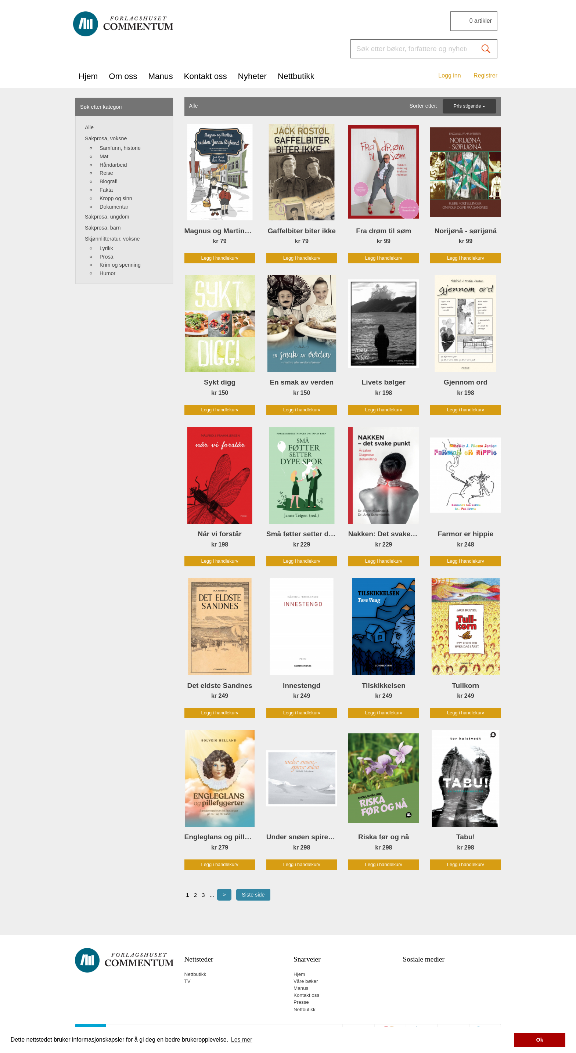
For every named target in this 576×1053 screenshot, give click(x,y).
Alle (89, 127)
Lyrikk (106, 248)
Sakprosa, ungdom (107, 217)
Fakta (106, 190)
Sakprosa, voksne (106, 138)
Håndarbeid (113, 165)
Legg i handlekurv (219, 258)
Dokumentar (114, 207)
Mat (104, 156)
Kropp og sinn (116, 198)
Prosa (107, 257)
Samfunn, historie (120, 148)
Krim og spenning (120, 265)
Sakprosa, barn (103, 228)
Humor (107, 273)
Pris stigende (469, 106)
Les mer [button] (241, 1039)
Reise (106, 173)
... (212, 895)
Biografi (109, 181)
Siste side (253, 895)
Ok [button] (539, 1040)
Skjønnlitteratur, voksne (112, 239)
